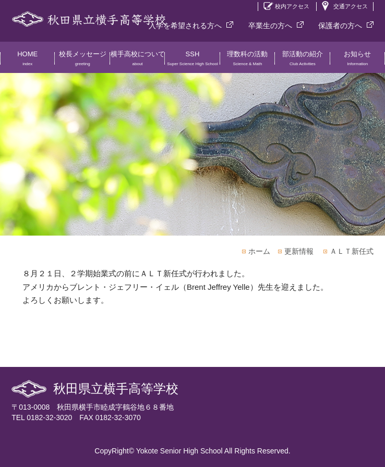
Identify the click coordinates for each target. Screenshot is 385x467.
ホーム (259, 251)
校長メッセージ (82, 61)
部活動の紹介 (302, 61)
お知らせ (357, 61)
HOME (27, 61)
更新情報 (299, 251)
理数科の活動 (247, 61)
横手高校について (137, 61)
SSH (192, 61)
